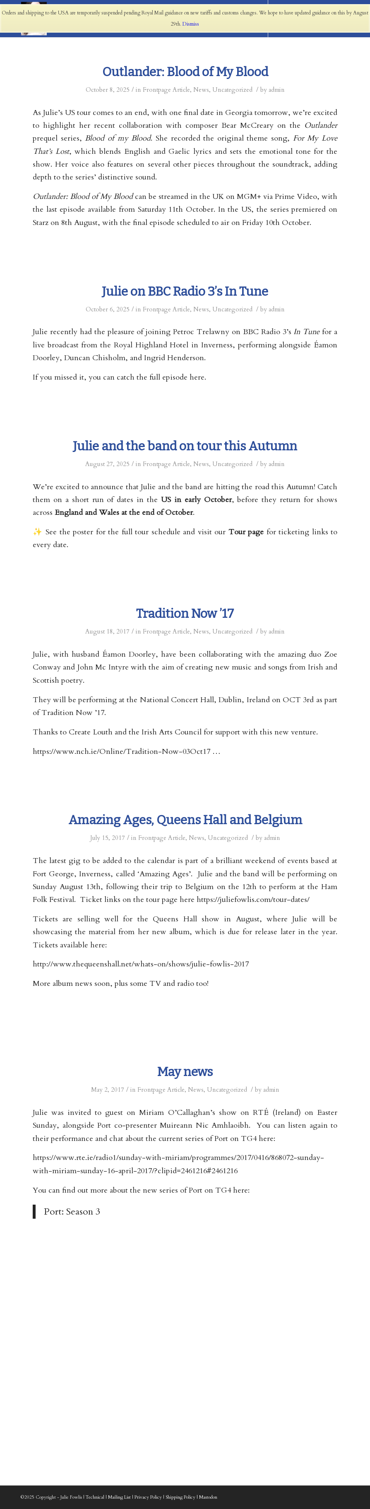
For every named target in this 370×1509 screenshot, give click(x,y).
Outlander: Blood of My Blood (185, 72)
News (201, 90)
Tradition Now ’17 (185, 613)
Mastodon (208, 1497)
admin (277, 90)
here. (198, 377)
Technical (95, 1497)
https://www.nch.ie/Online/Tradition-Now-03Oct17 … (127, 751)
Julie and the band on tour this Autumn (185, 446)
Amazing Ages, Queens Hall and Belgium (185, 820)
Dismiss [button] (191, 24)
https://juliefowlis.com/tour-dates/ (253, 899)
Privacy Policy (148, 1497)
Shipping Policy (180, 1497)
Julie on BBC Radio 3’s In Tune (185, 291)
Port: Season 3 (72, 1211)
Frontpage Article (166, 90)
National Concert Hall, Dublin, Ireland (205, 700)
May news (185, 1071)
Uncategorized (232, 90)
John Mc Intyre (103, 667)
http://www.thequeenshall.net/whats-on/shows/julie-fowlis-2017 (141, 964)
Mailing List (119, 1497)
